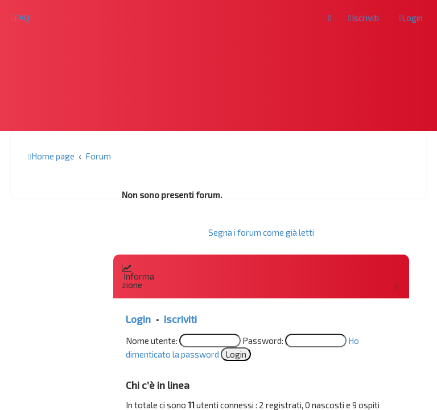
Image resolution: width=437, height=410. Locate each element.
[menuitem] (20, 18)
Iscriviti (180, 319)
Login (138, 319)
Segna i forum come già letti (261, 232)
